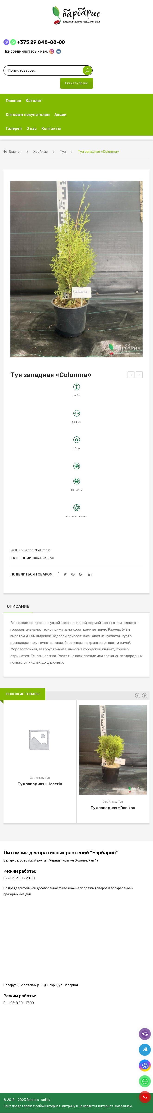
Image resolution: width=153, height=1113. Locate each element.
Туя (63, 151)
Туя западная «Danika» (113, 808)
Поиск (87, 70)
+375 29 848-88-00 (41, 42)
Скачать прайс (76, 83)
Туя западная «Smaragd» (131, 375)
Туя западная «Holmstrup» (139, 375)
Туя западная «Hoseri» (40, 784)
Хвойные (40, 151)
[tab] (18, 608)
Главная (15, 151)
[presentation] (137, 695)
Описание (18, 606)
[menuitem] (13, 101)
